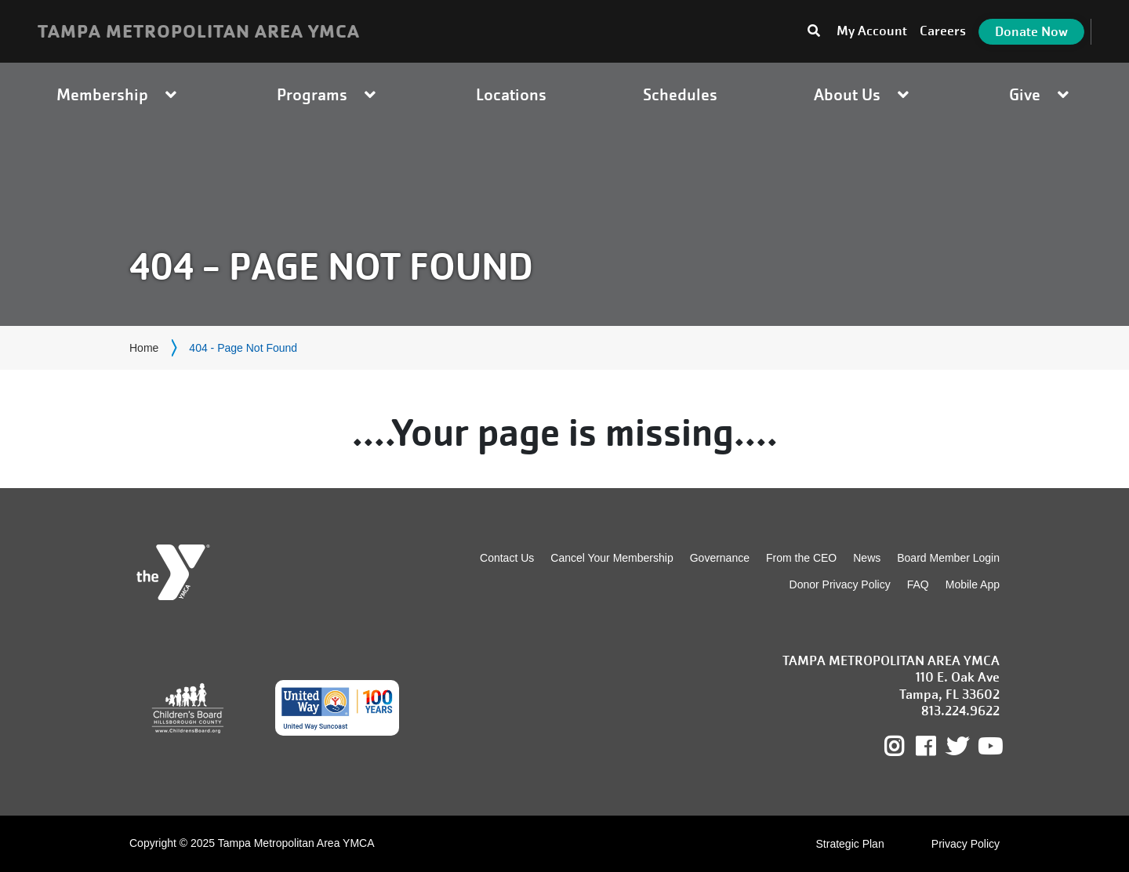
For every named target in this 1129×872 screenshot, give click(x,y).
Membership (118, 94)
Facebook (936, 747)
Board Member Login (948, 558)
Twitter (957, 747)
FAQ (918, 584)
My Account (872, 31)
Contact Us (507, 558)
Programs (328, 94)
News (866, 558)
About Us (863, 94)
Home (143, 348)
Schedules (680, 94)
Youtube (989, 747)
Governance (720, 558)
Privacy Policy (965, 844)
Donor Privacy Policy (840, 584)
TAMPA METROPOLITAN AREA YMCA (199, 31)
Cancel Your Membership (611, 558)
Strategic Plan (850, 844)
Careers (943, 31)
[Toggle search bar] (813, 31)
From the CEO (801, 558)
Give (1041, 94)
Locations (511, 94)
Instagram (905, 747)
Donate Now (1031, 32)
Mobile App (973, 584)
